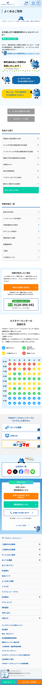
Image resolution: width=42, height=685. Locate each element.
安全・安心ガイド (8, 633)
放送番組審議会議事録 (9, 638)
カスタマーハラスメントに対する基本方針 (16, 655)
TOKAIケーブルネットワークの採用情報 (15, 663)
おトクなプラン (7, 565)
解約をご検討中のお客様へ (10, 39)
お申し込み (6, 613)
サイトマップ (7, 602)
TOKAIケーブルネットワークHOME (10, 21)
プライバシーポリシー (9, 650)
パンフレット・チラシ (10, 591)
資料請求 (5, 607)
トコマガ (5, 586)
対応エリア (6, 576)
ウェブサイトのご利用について (12, 625)
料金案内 (5, 570)
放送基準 (5, 629)
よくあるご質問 (25, 21)
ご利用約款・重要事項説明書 (11, 646)
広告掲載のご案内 (8, 659)
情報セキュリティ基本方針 (10, 642)
